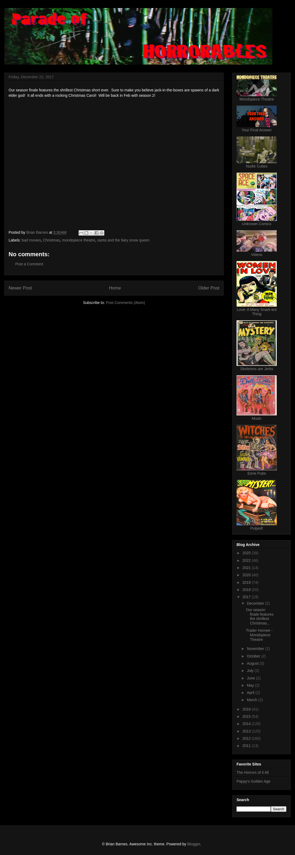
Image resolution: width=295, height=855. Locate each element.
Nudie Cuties (256, 166)
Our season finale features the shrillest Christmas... (260, 616)
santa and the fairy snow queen (123, 240)
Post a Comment (29, 264)
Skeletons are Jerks (256, 369)
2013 (247, 731)
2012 (247, 738)
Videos (257, 254)
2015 (247, 716)
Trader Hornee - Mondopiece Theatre (259, 635)
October (254, 656)
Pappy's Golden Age (253, 781)
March (252, 700)
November (256, 648)
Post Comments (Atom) (125, 302)
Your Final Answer (257, 130)
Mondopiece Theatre (256, 99)
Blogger (193, 844)
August (253, 663)
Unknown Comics (256, 224)
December (256, 603)
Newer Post (20, 288)
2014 (247, 724)
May (251, 685)
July (251, 670)
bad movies (31, 240)
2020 (247, 575)
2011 (247, 746)
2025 (247, 553)
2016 (247, 709)
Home (115, 288)
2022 (247, 560)
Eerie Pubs (257, 473)
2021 (247, 568)
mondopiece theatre (78, 240)
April (251, 692)
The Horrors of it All (253, 772)
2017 (247, 597)
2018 (247, 590)
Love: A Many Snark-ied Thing (256, 311)
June (251, 678)
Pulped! (256, 528)
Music (257, 418)
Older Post (208, 288)
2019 (247, 582)
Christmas (51, 240)
